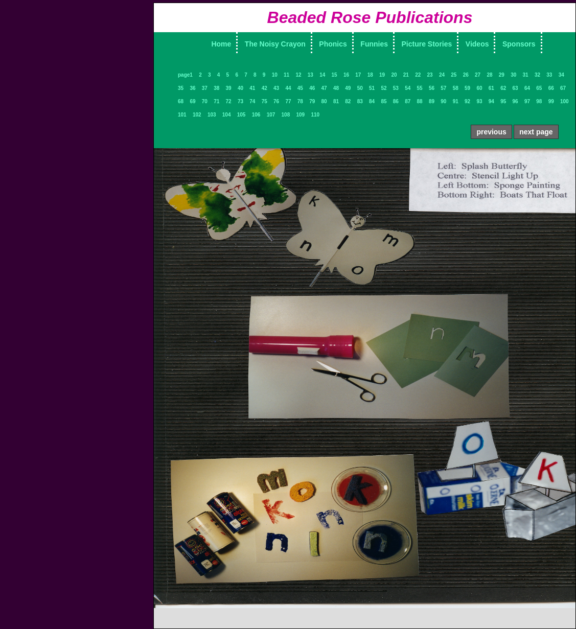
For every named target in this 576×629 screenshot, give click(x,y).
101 (182, 115)
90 (443, 101)
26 (466, 75)
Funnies (374, 44)
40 (240, 88)
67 (563, 88)
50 (360, 88)
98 (539, 101)
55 (420, 88)
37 (205, 88)
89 (431, 101)
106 (256, 115)
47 (324, 88)
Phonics (333, 44)
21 (406, 75)
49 (348, 88)
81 (336, 101)
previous (491, 132)
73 (240, 101)
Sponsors (519, 44)
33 (549, 75)
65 (539, 88)
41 (252, 88)
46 (312, 88)
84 (372, 101)
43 (276, 88)
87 (407, 101)
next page (535, 132)
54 (407, 88)
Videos (477, 44)
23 (430, 75)
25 (453, 75)
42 (264, 88)
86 (396, 101)
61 (491, 88)
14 (322, 75)
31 (525, 75)
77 (288, 101)
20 (394, 75)
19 (382, 75)
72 (229, 101)
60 (479, 88)
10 (275, 75)
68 (180, 101)
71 (216, 101)
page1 (185, 75)
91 (455, 101)
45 (300, 88)
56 (431, 88)
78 (300, 101)
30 (513, 75)
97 (527, 101)
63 (515, 88)
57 (443, 88)
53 (396, 88)
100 (564, 101)
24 (442, 75)
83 (360, 101)
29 (501, 75)
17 (358, 75)
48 (336, 88)
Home (221, 44)
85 (383, 101)
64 (527, 88)
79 (312, 101)
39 (229, 88)
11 (286, 75)
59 (467, 88)
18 (370, 75)
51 (372, 88)
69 (192, 101)
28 (489, 75)
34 (561, 75)
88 (420, 101)
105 (241, 115)
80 (324, 101)
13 (310, 75)
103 (212, 115)
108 (286, 115)
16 (346, 75)
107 (271, 115)
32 (537, 75)
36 (192, 88)
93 (479, 101)
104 (226, 115)
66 (551, 88)
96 (515, 101)
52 (383, 88)
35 (180, 88)
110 (315, 115)
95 (503, 101)
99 (551, 101)
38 (216, 88)
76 (276, 101)
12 (298, 75)
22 (418, 75)
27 (477, 75)
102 (197, 115)
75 (264, 101)
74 (252, 101)
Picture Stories (427, 44)
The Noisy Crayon (275, 44)
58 (455, 88)
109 (300, 115)
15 (334, 75)
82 (348, 101)
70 (205, 101)
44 (288, 88)
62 (503, 88)
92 (467, 101)
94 (491, 101)
